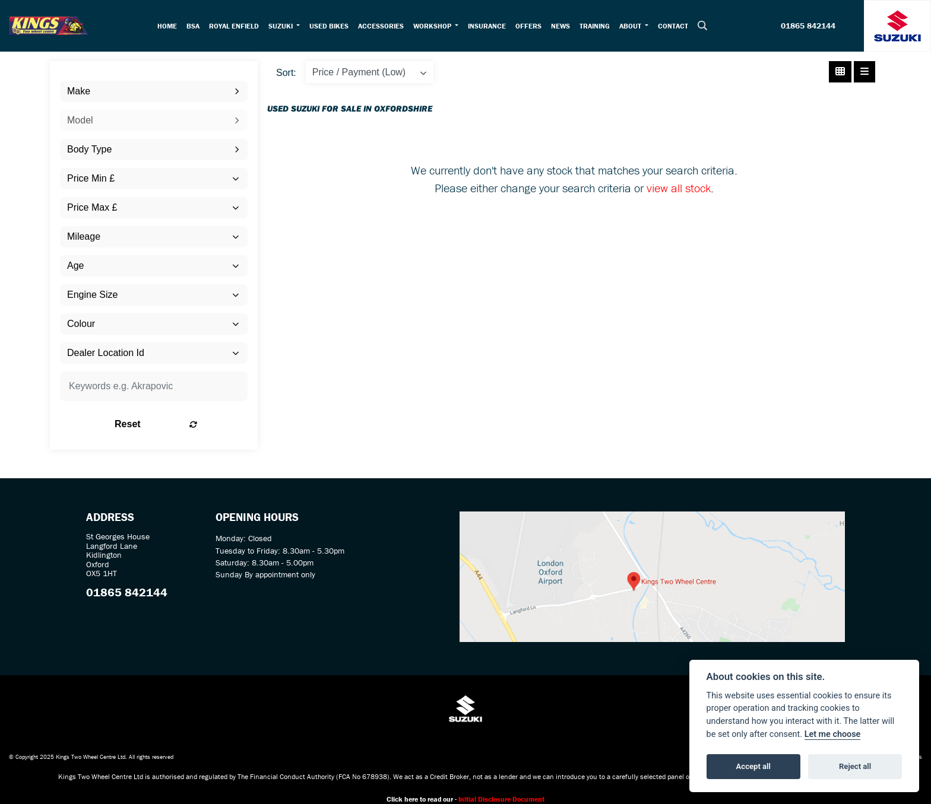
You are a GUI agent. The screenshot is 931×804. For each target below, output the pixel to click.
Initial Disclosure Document (501, 799)
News (562, 25)
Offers (531, 25)
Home (169, 25)
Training (597, 25)
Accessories (383, 25)
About (633, 25)
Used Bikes (331, 25)
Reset (186, 424)
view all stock (679, 187)
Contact (675, 25)
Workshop (435, 25)
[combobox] (154, 91)
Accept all (753, 766)
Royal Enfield (236, 25)
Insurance (489, 25)
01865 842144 (808, 26)
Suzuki (284, 25)
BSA (195, 25)
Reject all (855, 766)
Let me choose (833, 734)
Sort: (286, 73)
